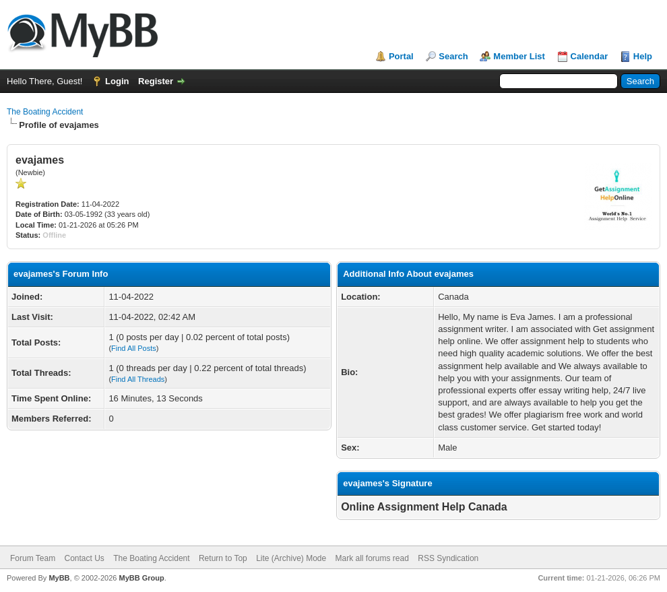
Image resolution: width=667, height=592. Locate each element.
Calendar (589, 56)
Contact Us (84, 558)
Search (453, 56)
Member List (519, 56)
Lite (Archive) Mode (291, 558)
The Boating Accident (45, 112)
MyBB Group (141, 578)
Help (642, 56)
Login (117, 81)
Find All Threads (137, 379)
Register (155, 81)
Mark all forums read (372, 558)
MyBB (59, 578)
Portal (401, 56)
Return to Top (223, 558)
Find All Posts (133, 348)
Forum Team (32, 558)
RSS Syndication (448, 558)
